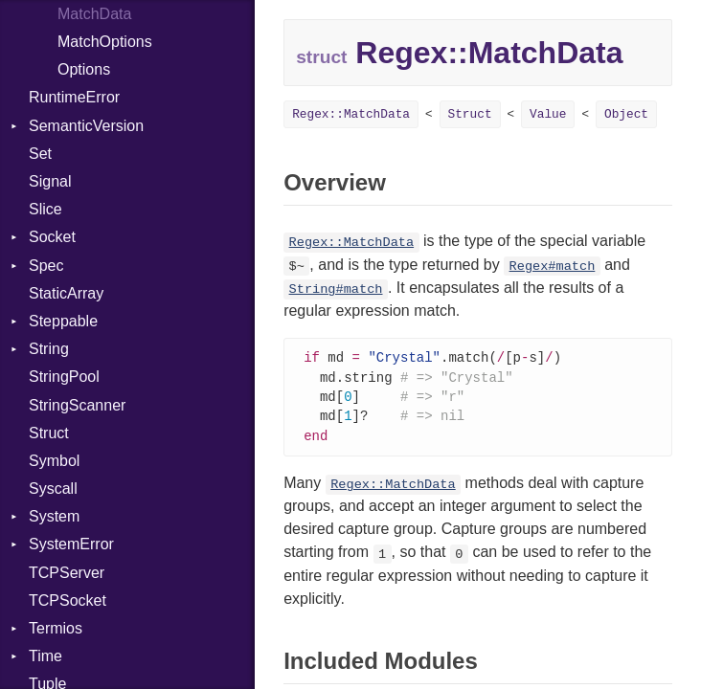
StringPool (64, 376)
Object (626, 114)
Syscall (53, 488)
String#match (336, 289)
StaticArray (66, 293)
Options (83, 69)
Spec (46, 265)
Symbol (54, 461)
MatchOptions (104, 41)
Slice (45, 209)
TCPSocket (67, 600)
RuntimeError (74, 97)
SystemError (71, 544)
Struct (49, 433)
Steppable (63, 321)
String (49, 349)
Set (40, 153)
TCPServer (66, 573)
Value (548, 114)
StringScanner (77, 405)
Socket (52, 237)
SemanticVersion (86, 126)
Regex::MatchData (351, 114)
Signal (50, 181)
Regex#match (552, 266)
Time (45, 656)
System (54, 516)
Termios (55, 628)
